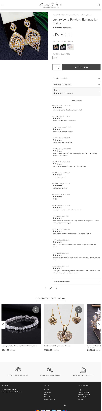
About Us (47, 390)
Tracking (80, 399)
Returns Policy (82, 397)
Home (54, 15)
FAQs (79, 390)
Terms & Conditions (50, 399)
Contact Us (47, 392)
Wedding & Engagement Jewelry (69, 15)
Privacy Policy (48, 397)
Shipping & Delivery (84, 394)
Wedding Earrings (86, 15)
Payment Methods (83, 392)
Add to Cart (81, 67)
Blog (45, 394)
